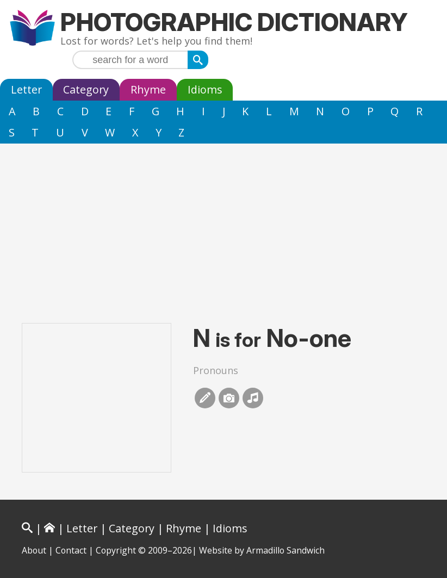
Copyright (116, 550)
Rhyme (148, 89)
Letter (26, 89)
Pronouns (215, 370)
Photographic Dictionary (234, 22)
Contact (70, 550)
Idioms (205, 89)
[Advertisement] (223, 225)
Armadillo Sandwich (285, 550)
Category (86, 89)
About (34, 550)
